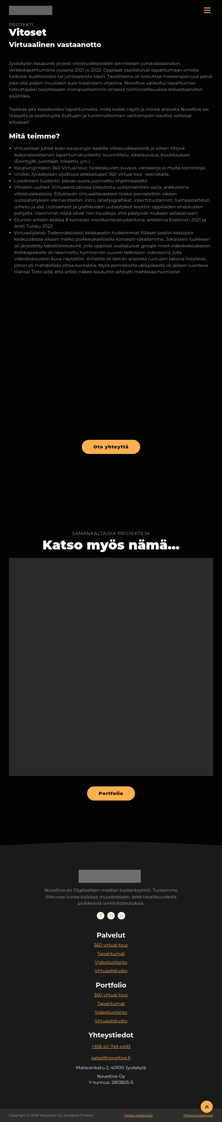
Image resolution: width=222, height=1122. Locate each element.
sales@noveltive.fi (111, 1058)
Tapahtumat (111, 953)
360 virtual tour (111, 945)
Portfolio (111, 793)
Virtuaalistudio (111, 970)
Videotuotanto (111, 962)
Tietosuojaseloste (198, 1115)
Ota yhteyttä (111, 447)
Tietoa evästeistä (138, 1115)
